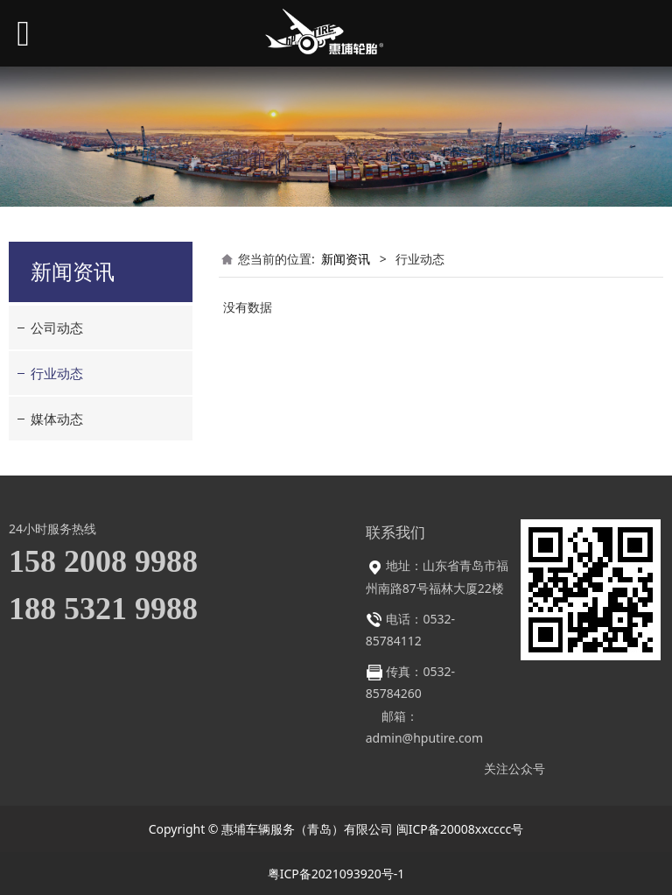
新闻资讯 (345, 258)
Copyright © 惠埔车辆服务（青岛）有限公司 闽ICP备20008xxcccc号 (336, 829)
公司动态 (57, 327)
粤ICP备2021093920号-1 (336, 873)
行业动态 (57, 373)
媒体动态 (57, 418)
